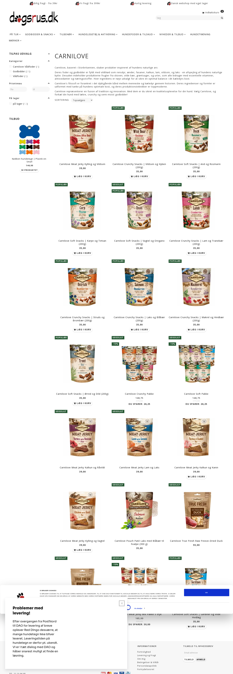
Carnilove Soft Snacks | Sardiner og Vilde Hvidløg (196, 603)
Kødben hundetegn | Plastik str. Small (29, 160)
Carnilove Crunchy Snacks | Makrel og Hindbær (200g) (196, 314)
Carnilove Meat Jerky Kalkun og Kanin (196, 458)
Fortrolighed (144, 638)
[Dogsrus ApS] (34, 18)
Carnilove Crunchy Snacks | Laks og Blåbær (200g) (139, 314)
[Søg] (222, 17)
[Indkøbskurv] (213, 12)
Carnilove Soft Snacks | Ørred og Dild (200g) (82, 386)
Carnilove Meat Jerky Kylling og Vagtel (82, 529)
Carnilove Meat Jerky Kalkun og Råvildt (82, 458)
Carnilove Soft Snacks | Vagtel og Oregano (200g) (139, 239)
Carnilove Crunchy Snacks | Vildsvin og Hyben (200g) (139, 164)
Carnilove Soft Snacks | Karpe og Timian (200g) (82, 239)
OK (206, 653)
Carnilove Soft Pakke (196, 386)
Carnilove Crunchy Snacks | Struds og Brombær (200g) (82, 314)
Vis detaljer (138, 669)
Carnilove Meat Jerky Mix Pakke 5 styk (139, 601)
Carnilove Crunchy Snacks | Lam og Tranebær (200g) (196, 239)
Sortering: (62, 99)
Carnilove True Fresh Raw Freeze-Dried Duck (196, 529)
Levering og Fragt (146, 642)
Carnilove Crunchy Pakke (139, 386)
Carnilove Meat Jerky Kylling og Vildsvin (82, 162)
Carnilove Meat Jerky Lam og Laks (139, 458)
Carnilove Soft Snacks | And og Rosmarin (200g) (196, 164)
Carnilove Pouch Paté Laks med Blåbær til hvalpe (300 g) (139, 531)
